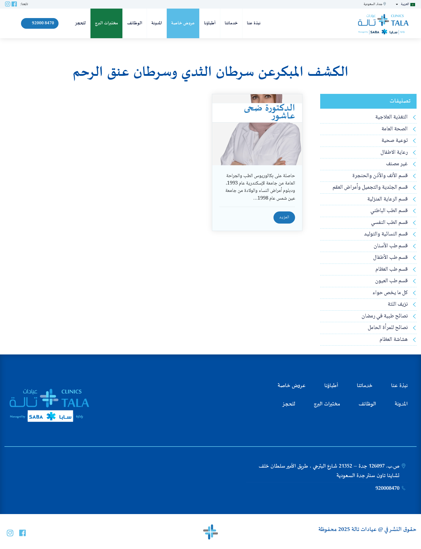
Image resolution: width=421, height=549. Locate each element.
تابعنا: (24, 4)
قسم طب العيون (391, 281)
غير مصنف (397, 164)
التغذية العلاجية (391, 117)
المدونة (156, 23)
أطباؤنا (210, 23)
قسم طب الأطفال (390, 257)
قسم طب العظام (391, 269)
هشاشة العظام (394, 340)
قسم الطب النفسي (389, 223)
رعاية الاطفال (394, 152)
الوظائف (134, 23)
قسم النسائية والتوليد (386, 234)
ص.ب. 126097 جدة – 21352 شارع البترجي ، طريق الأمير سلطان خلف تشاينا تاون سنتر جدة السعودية (329, 471)
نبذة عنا (253, 23)
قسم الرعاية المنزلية (387, 199)
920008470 (387, 488)
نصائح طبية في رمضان (385, 316)
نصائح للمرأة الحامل (388, 328)
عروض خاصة (183, 23)
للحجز (80, 23)
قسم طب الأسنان (391, 246)
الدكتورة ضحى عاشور (269, 112)
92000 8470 (39, 23)
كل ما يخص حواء (390, 293)
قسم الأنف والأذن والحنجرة (380, 176)
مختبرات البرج (106, 23)
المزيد (284, 217)
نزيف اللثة (398, 304)
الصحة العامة (394, 129)
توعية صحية (394, 141)
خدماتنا (231, 23)
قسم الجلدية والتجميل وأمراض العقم (370, 187)
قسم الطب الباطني (389, 211)
